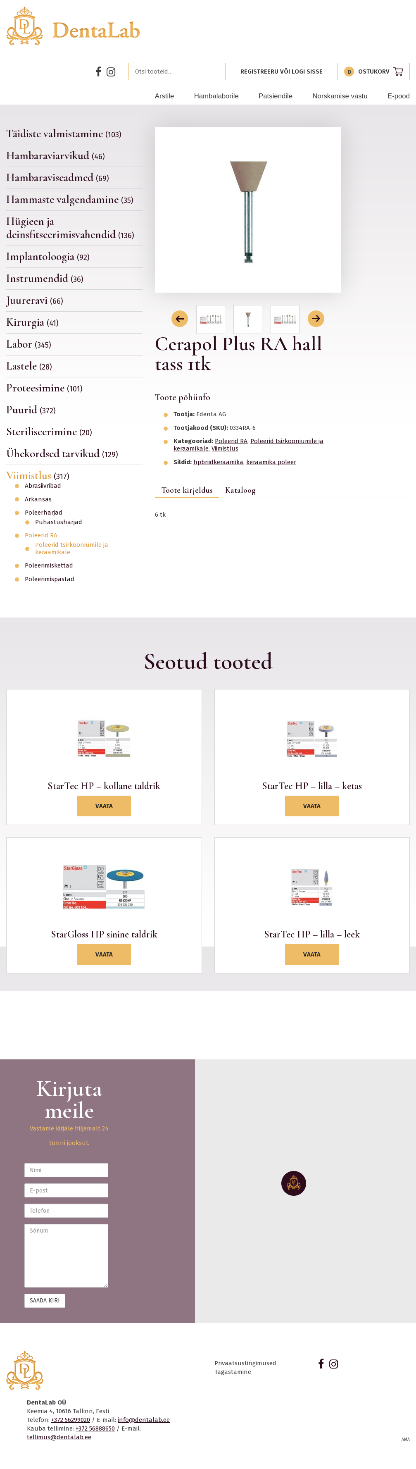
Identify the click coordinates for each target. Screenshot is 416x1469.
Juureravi (34, 300)
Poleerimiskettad (49, 565)
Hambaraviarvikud (55, 155)
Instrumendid (44, 278)
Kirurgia (32, 322)
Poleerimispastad (49, 579)
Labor (28, 344)
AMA (406, 1440)
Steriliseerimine (49, 432)
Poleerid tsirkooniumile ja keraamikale (71, 548)
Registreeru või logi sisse (281, 71)
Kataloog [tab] (240, 490)
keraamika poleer (271, 462)
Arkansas (38, 499)
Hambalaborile (216, 96)
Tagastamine (232, 1372)
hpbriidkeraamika (218, 462)
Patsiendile (275, 96)
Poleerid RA (41, 535)
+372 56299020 (70, 1420)
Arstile (164, 96)
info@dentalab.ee (144, 1420)
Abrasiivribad (43, 485)
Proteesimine (44, 388)
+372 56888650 (95, 1428)
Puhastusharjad (58, 522)
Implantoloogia (48, 256)
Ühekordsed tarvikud (62, 453)
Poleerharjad (43, 512)
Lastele (29, 366)
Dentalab (73, 26)
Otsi (217, 71)
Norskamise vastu (339, 96)
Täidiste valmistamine (63, 134)
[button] (179, 318)
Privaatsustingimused (245, 1363)
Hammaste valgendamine (69, 199)
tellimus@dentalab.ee (59, 1437)
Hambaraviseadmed (57, 177)
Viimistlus (37, 475)
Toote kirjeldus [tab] (187, 490)
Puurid (31, 410)
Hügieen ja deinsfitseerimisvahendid (70, 228)
